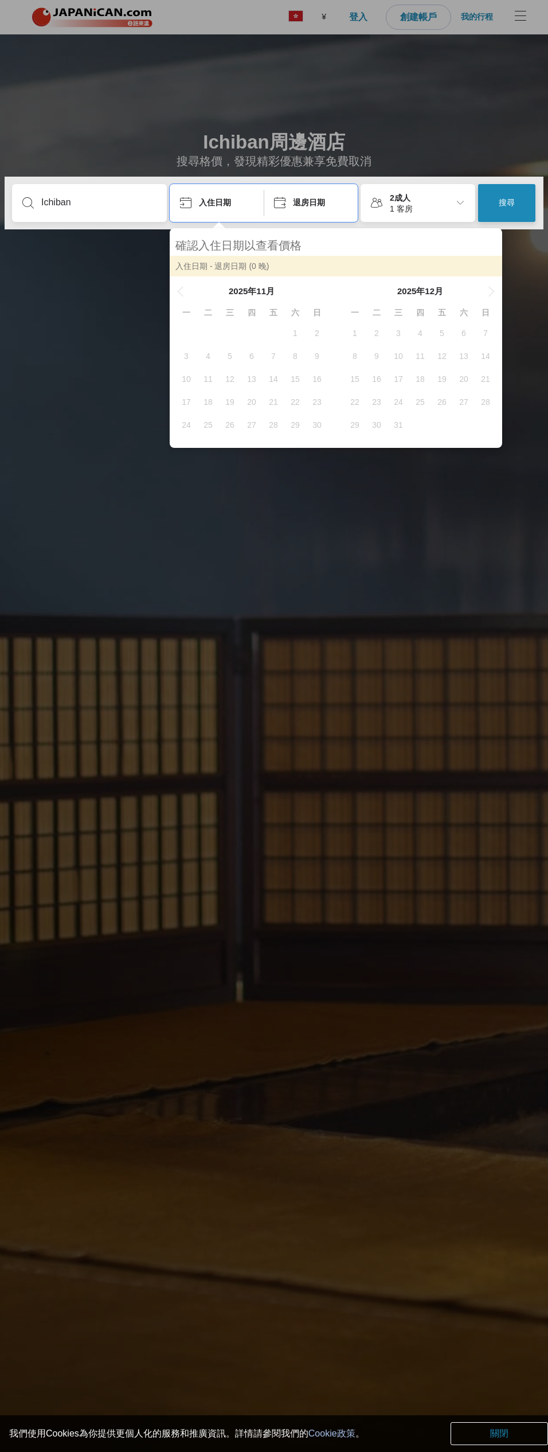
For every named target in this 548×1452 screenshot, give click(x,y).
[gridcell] (295, 333)
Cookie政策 (331, 1433)
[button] (180, 291)
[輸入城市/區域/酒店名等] (98, 202)
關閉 (499, 1433)
